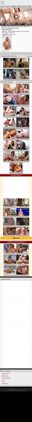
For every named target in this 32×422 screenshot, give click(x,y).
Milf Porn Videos (6, 373)
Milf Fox (16, 2)
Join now (16, 238)
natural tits (12, 32)
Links (3, 380)
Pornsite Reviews (6, 378)
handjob (13, 31)
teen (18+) (23, 31)
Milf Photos (5, 375)
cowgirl (9, 31)
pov (6, 31)
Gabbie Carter (12, 34)
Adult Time (5, 7)
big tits (27, 31)
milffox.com (12, 389)
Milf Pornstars (5, 376)
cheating (18, 31)
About (3, 382)
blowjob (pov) (5, 32)
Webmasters (5, 383)
